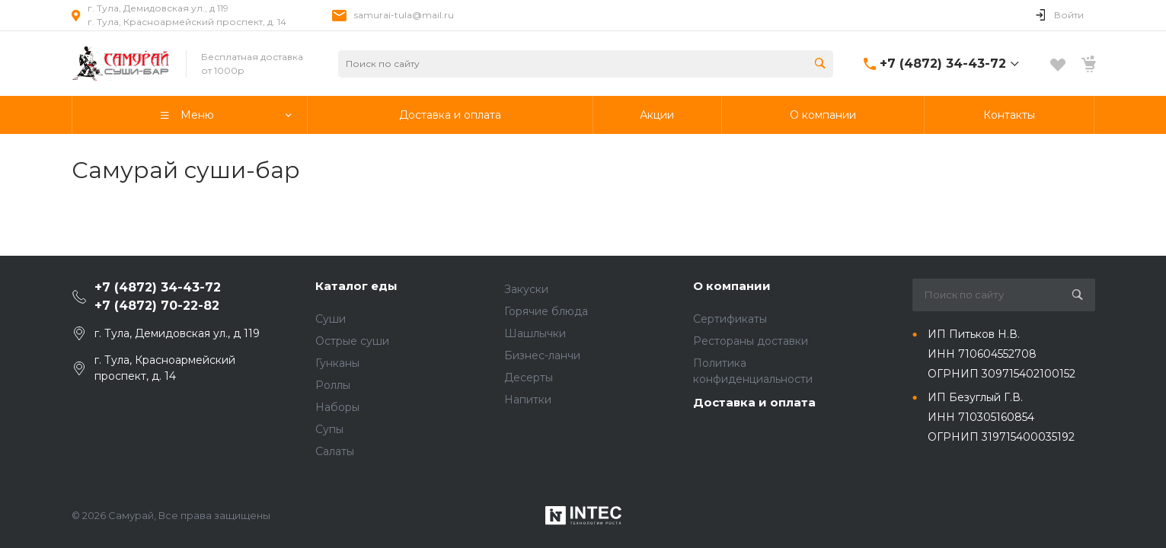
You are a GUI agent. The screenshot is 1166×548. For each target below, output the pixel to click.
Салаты (334, 451)
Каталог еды (356, 286)
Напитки (527, 399)
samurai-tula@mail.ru (404, 15)
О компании (732, 286)
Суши (330, 319)
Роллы (332, 385)
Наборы (337, 407)
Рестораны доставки (750, 341)
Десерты (528, 377)
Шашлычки (535, 333)
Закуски (526, 289)
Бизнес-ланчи (542, 355)
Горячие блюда (546, 311)
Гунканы (337, 363)
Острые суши (352, 341)
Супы (329, 429)
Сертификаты (730, 319)
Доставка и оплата (754, 402)
